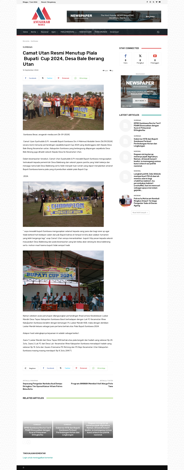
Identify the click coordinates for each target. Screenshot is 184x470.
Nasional (98, 420)
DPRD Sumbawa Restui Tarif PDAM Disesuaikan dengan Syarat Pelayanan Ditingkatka (37, 431)
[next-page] (28, 442)
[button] (158, 32)
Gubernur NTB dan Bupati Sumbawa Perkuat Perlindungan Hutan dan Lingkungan (68, 431)
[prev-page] (24, 442)
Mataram (137, 195)
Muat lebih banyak (140, 212)
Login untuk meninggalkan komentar (38, 458)
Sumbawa (34, 41)
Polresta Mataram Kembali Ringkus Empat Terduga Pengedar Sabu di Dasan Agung (146, 202)
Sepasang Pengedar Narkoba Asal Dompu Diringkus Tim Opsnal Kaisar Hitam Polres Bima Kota (42, 386)
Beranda (26, 41)
